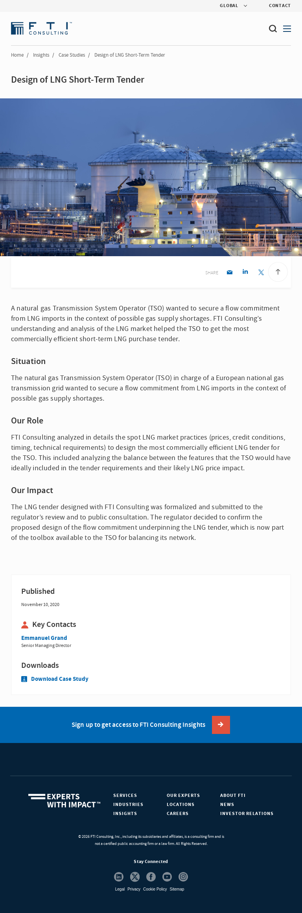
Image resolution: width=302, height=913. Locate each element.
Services (125, 795)
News (227, 804)
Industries (128, 804)
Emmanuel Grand (44, 638)
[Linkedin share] (245, 273)
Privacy (133, 889)
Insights (41, 55)
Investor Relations (247, 813)
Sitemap (177, 889)
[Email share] (229, 273)
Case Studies (72, 55)
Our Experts (183, 795)
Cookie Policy (155, 889)
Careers (178, 813)
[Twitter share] (261, 273)
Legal (120, 889)
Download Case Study (54, 679)
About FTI (233, 795)
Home (17, 55)
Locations (181, 804)
